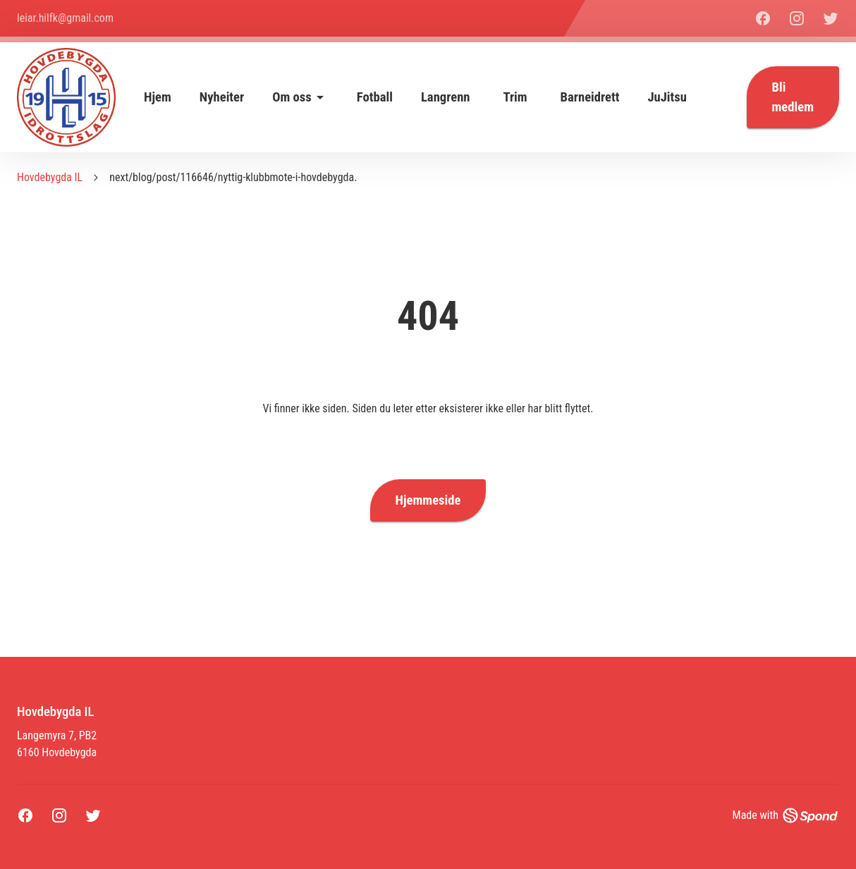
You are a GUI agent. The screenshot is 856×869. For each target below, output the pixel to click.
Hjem (157, 97)
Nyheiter (222, 97)
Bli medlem (793, 97)
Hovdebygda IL (49, 177)
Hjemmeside (428, 500)
